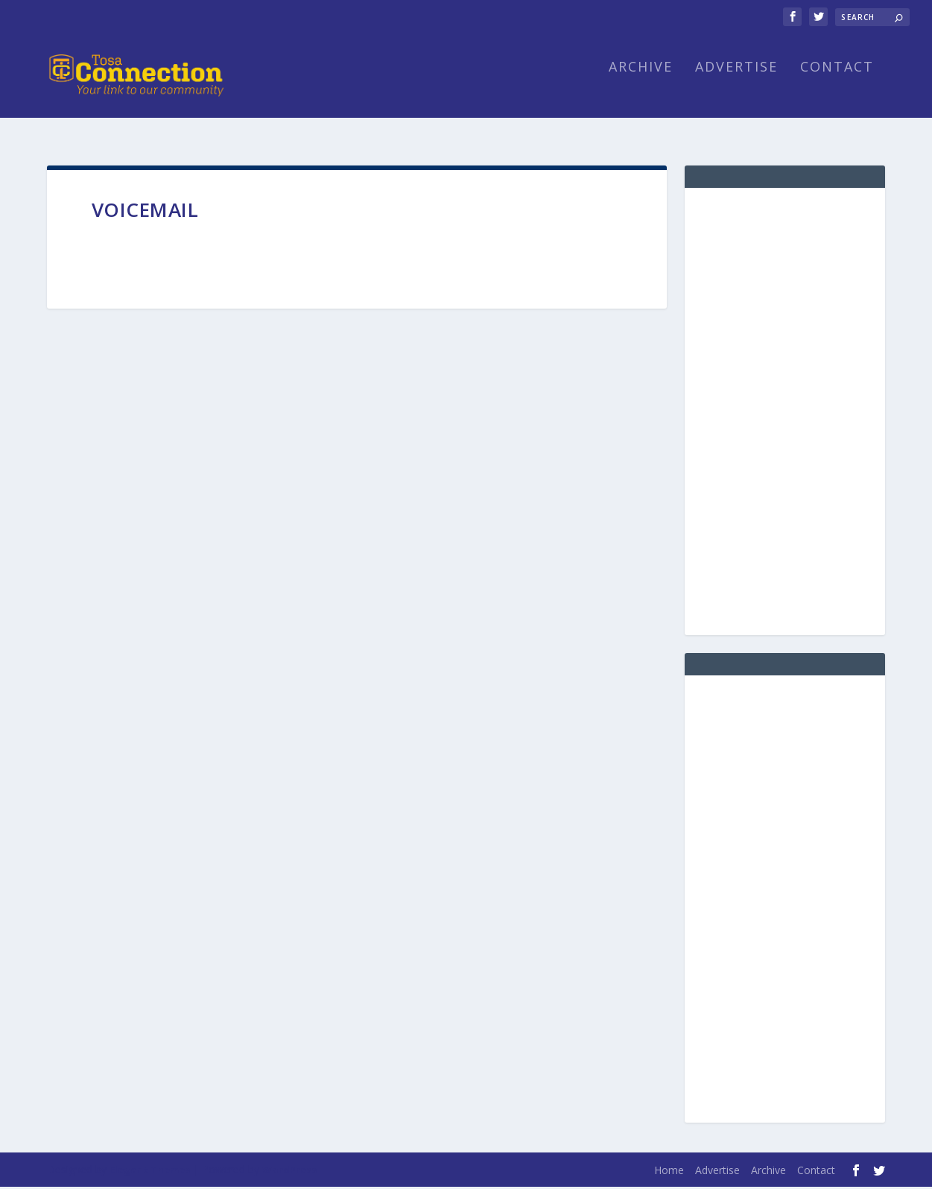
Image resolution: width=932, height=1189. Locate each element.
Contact (837, 88)
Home (669, 1172)
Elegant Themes (150, 1172)
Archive (641, 88)
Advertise (736, 88)
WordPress (289, 1172)
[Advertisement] (785, 413)
